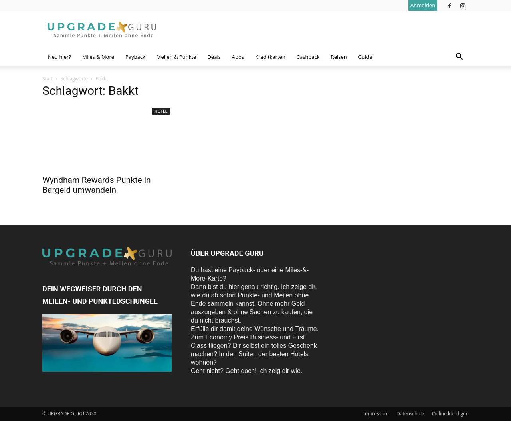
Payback (135, 56)
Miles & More (98, 56)
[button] (459, 57)
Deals (213, 56)
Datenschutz (410, 413)
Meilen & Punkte (176, 56)
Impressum (376, 413)
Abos (238, 56)
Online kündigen (450, 413)
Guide (365, 56)
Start (47, 78)
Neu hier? (59, 56)
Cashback (308, 56)
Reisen (339, 56)
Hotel (160, 111)
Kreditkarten (270, 56)
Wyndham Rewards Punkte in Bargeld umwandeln (96, 185)
